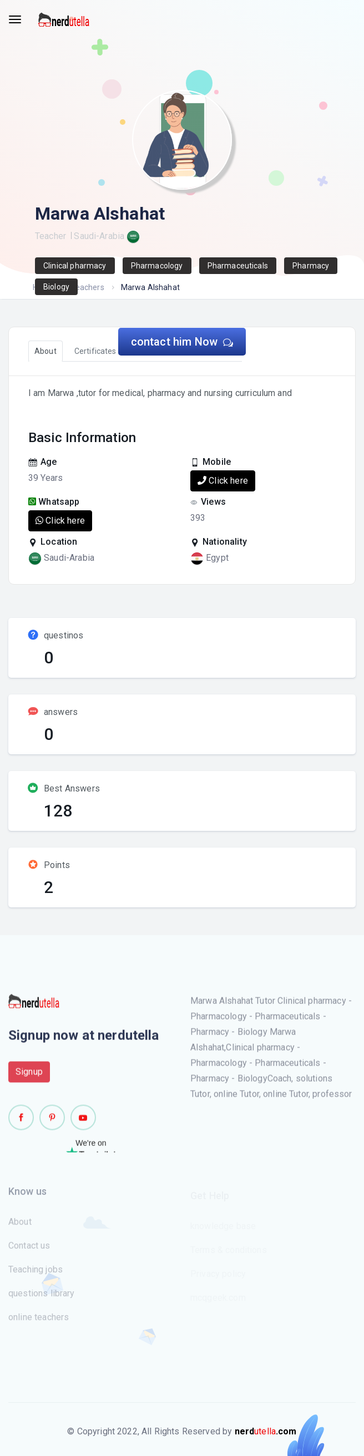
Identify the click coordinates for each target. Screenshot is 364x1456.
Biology (56, 286)
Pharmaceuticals (238, 265)
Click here (223, 480)
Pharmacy (310, 265)
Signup (29, 1077)
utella (266, 1431)
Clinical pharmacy (75, 265)
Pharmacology (157, 265)
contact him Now (182, 341)
